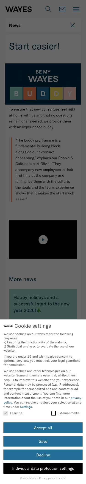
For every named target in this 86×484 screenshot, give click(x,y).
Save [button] (43, 441)
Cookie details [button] (28, 478)
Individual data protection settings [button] (43, 468)
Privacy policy (47, 478)
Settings (26, 407)
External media (65, 413)
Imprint (62, 478)
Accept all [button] (43, 427)
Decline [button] (43, 455)
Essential (13, 413)
